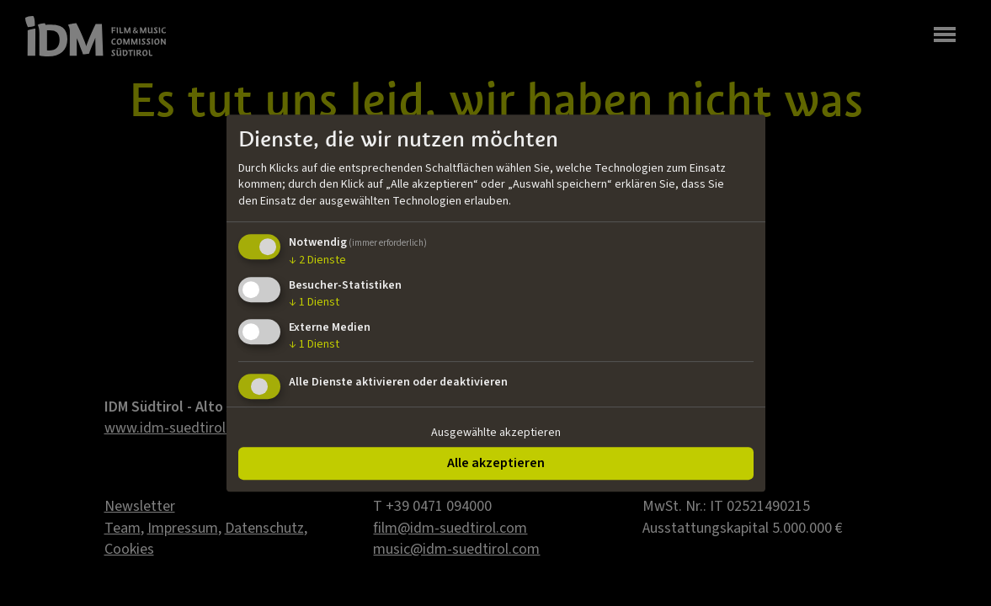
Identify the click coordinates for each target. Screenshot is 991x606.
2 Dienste (317, 260)
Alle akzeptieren (496, 463)
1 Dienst (314, 302)
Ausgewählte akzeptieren (496, 432)
